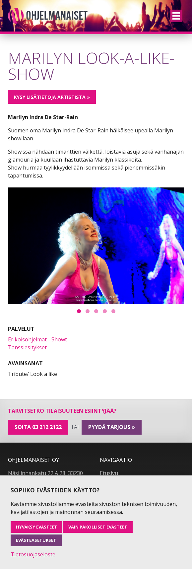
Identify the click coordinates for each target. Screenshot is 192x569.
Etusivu (109, 473)
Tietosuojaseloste (33, 554)
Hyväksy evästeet (36, 527)
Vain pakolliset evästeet (97, 527)
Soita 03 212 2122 (38, 427)
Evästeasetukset (36, 540)
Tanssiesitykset (27, 347)
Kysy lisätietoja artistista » (52, 97)
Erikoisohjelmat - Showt (37, 339)
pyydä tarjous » (111, 427)
